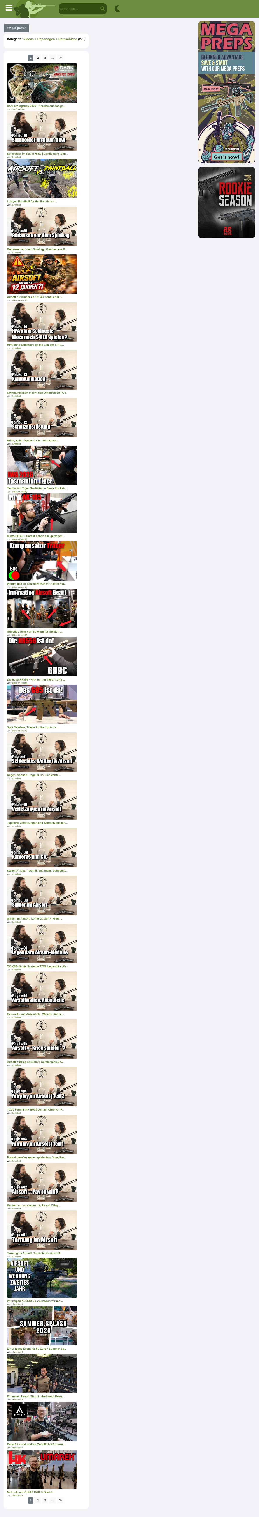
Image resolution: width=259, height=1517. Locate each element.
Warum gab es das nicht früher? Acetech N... (36, 583)
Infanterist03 (17, 1304)
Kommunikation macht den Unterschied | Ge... (37, 392)
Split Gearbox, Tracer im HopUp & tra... (33, 727)
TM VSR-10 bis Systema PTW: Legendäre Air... (37, 966)
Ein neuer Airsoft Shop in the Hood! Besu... (35, 1396)
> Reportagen (44, 39)
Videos (28, 39)
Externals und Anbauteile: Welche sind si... (35, 1014)
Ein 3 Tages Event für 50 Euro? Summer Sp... (37, 1348)
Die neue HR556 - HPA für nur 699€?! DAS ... (36, 679)
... (52, 57)
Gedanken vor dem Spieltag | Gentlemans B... (37, 249)
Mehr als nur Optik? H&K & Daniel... (30, 1492)
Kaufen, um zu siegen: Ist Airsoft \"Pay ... (34, 1205)
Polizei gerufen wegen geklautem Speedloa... (36, 1157)
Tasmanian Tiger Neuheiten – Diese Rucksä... (37, 488)
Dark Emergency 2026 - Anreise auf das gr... (36, 106)
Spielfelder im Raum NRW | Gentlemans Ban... (37, 153)
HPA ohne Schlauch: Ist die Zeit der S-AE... (35, 344)
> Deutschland (66, 39)
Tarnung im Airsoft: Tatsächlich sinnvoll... (34, 1253)
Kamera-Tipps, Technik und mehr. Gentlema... (37, 870)
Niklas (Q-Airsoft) (19, 300)
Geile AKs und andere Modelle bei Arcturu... (36, 1444)
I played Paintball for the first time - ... (32, 201)
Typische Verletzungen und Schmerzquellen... (37, 822)
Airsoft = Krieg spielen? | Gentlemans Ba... (35, 1061)
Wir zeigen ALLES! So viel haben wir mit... (35, 1301)
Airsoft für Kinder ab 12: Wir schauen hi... (34, 297)
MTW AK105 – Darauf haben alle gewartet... (35, 536)
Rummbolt (16, 157)
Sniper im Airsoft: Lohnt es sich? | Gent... (34, 918)
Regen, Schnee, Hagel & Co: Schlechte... (34, 775)
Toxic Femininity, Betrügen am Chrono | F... (35, 1109)
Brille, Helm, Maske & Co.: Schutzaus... (33, 440)
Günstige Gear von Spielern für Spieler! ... (35, 631)
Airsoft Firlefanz (18, 109)
